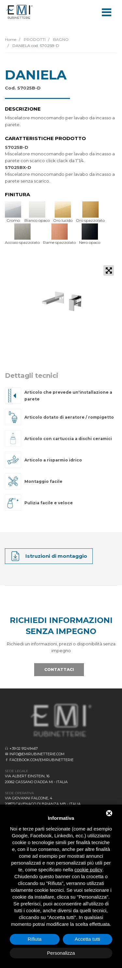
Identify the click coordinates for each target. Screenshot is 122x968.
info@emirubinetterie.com (36, 754)
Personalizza (61, 953)
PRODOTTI (34, 39)
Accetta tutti (87, 939)
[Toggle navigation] (106, 11)
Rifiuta (35, 939)
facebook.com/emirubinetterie (41, 760)
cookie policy (88, 869)
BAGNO (60, 39)
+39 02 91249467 (23, 748)
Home (10, 39)
